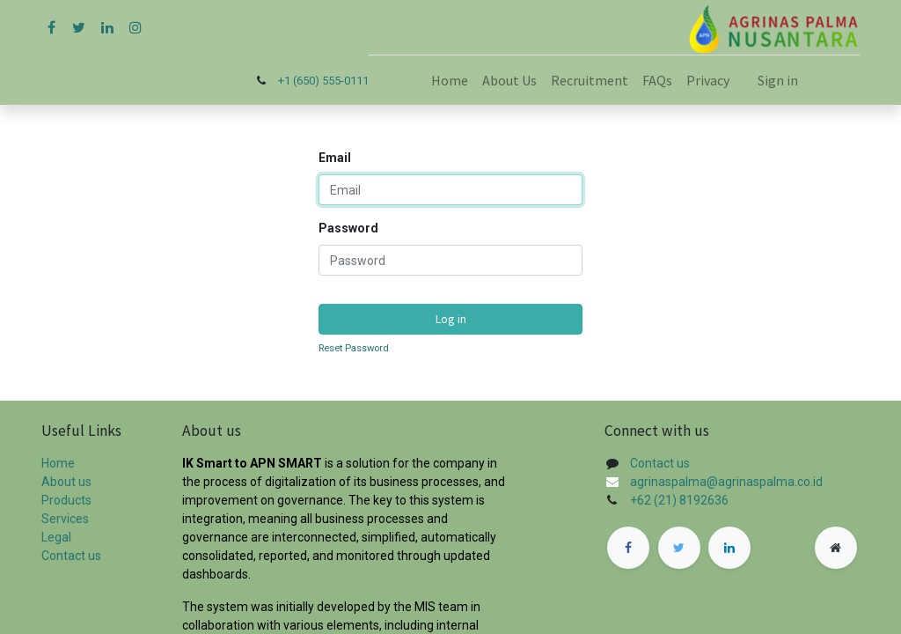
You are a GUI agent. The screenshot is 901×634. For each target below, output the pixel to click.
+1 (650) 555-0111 (323, 80)
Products (66, 500)
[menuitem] (449, 80)
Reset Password (354, 348)
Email (335, 158)
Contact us (71, 556)
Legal (56, 537)
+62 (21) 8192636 (679, 500)
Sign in (778, 80)
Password (348, 228)
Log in (451, 319)
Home (58, 463)
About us (66, 482)
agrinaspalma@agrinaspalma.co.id (726, 482)
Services (65, 519)
